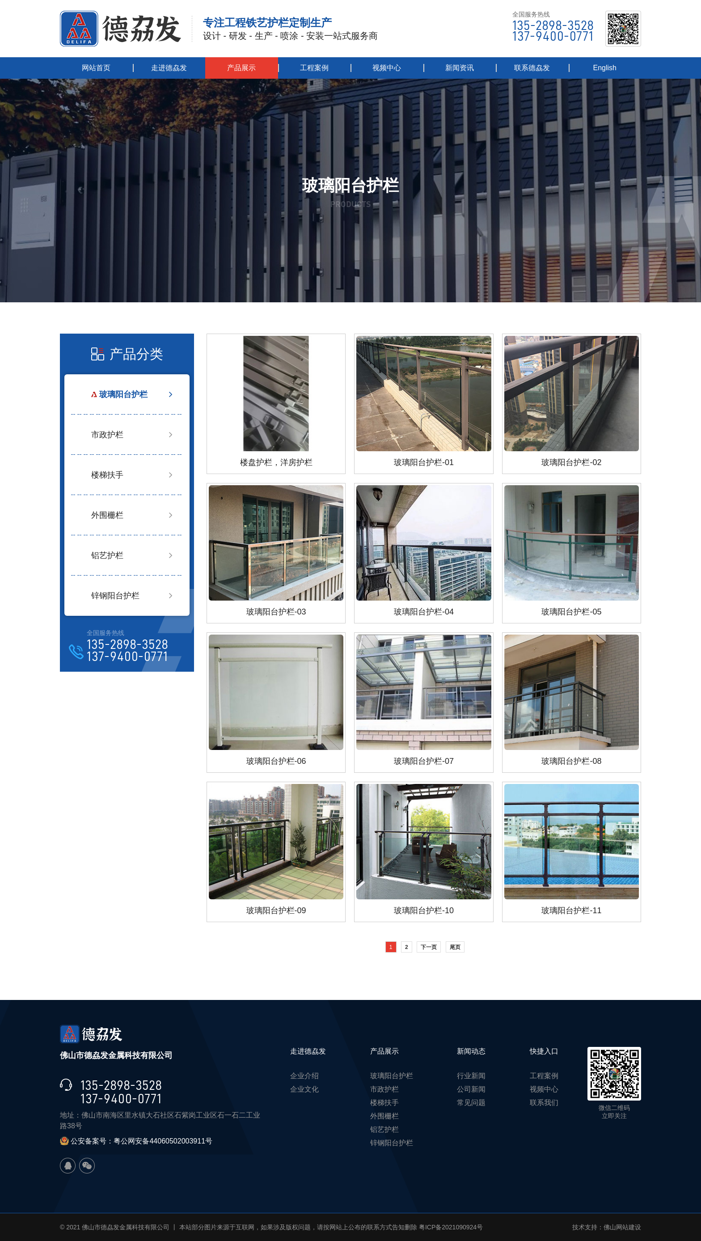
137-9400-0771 (552, 36)
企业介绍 (304, 1076)
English (605, 68)
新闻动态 (471, 1051)
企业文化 (304, 1089)
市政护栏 (107, 434)
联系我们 (544, 1102)
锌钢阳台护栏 (115, 595)
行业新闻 (471, 1076)
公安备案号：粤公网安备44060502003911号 (136, 1141)
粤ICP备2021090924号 (451, 1227)
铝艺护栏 (107, 555)
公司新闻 (471, 1089)
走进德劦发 (169, 68)
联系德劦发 (532, 68)
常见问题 (471, 1102)
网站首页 (96, 68)
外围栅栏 (107, 515)
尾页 (455, 947)
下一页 (429, 947)
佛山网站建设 (622, 1227)
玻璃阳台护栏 (123, 394)
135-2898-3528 (553, 25)
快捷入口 (544, 1051)
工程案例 (314, 68)
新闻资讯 (459, 68)
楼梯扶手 (107, 474)
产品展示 (241, 68)
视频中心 (386, 68)
